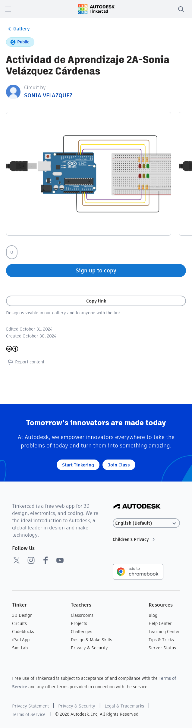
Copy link (96, 301)
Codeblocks (23, 632)
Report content (25, 361)
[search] (180, 9)
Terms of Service (29, 714)
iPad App (21, 640)
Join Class (119, 465)
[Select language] (146, 523)
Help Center (160, 623)
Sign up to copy (96, 270)
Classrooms (82, 615)
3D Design (22, 615)
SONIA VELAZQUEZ (48, 95)
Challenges (81, 632)
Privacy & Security (89, 648)
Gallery (18, 29)
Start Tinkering (78, 465)
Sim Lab (20, 648)
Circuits (19, 623)
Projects (79, 623)
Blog (153, 615)
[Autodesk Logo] (137, 506)
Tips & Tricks (161, 640)
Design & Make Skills (91, 640)
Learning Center (164, 632)
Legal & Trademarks (124, 706)
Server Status (162, 648)
